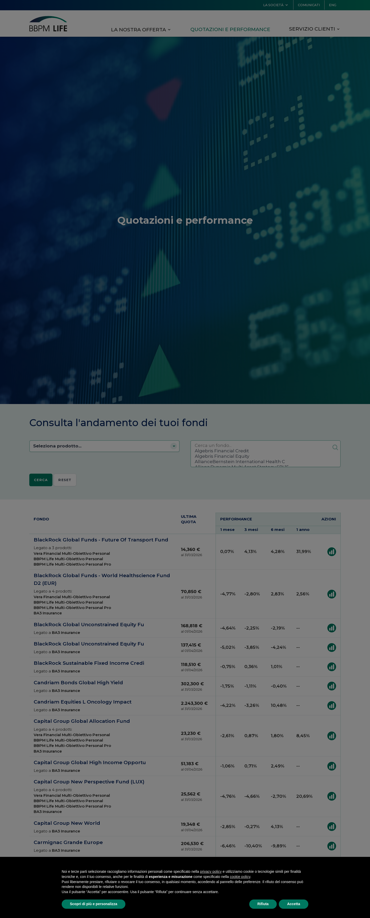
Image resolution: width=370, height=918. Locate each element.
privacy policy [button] (211, 871)
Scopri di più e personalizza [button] (93, 904)
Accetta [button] (293, 904)
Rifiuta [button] (263, 904)
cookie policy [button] (240, 877)
